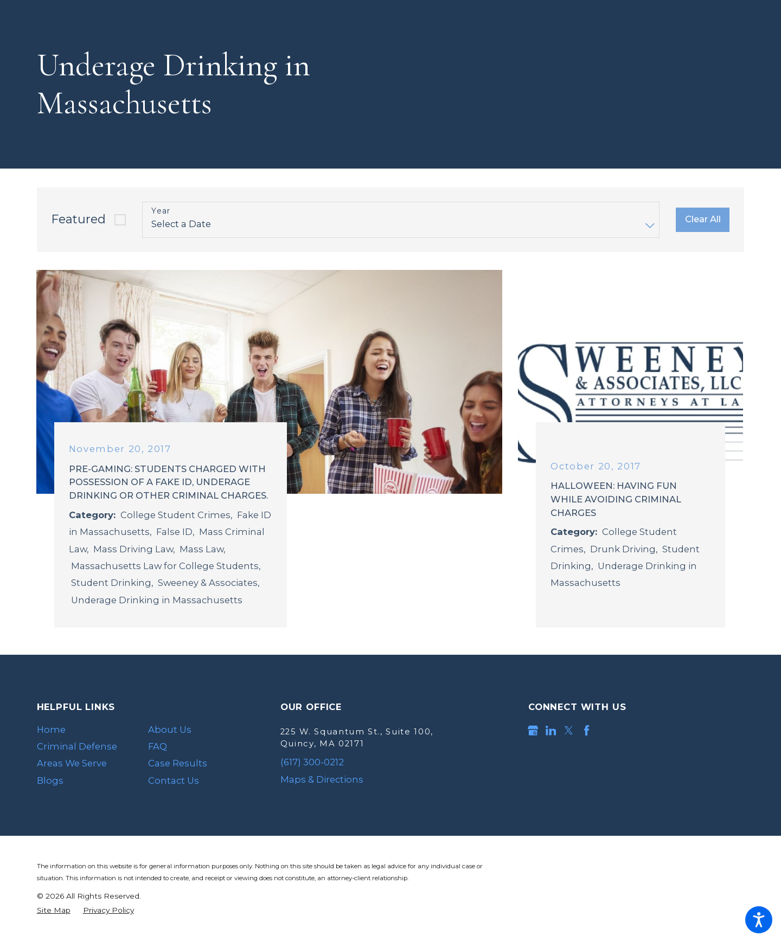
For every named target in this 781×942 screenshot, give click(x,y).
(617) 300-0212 (312, 762)
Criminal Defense (77, 746)
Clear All (703, 219)
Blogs (50, 780)
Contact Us (173, 780)
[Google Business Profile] (533, 730)
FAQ (157, 746)
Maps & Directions (321, 779)
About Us (169, 729)
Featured (79, 219)
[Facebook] (586, 730)
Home (51, 729)
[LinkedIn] (551, 730)
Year (161, 211)
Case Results (177, 763)
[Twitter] (569, 730)
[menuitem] (84, 729)
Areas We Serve (72, 763)
